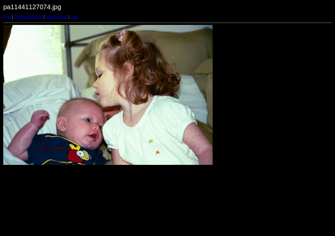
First (7, 16)
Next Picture (56, 16)
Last (74, 16)
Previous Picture (28, 16)
